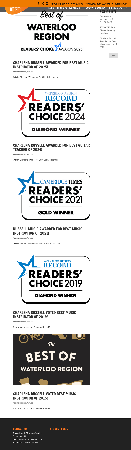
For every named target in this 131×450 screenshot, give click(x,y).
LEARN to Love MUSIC (68, 8)
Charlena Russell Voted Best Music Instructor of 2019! (44, 315)
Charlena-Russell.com (97, 3)
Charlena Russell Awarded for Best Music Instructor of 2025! (51, 65)
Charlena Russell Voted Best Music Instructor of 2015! (44, 396)
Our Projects (115, 8)
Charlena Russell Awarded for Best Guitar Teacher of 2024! (51, 147)
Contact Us (77, 3)
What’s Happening (95, 8)
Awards (30, 72)
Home (51, 8)
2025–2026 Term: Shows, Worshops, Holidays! (108, 30)
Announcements (19, 72)
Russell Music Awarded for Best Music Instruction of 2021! (47, 231)
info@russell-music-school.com (27, 439)
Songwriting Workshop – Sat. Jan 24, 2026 (107, 19)
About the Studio (60, 3)
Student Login (119, 3)
